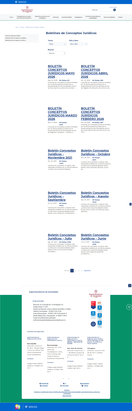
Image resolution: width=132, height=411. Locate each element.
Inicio (11, 17)
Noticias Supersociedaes (12, 35)
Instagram (85, 383)
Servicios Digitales (109, 17)
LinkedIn (45, 386)
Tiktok (86, 386)
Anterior (67, 270)
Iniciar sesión (113, 7)
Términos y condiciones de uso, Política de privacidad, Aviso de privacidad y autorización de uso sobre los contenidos (67, 392)
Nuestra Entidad (67, 17)
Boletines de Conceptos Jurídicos (15, 40)
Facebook (44, 383)
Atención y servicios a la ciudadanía (42, 17)
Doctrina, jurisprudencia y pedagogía (93, 17)
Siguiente (87, 270)
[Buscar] (102, 10)
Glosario (66, 390)
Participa (56, 17)
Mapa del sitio (67, 396)
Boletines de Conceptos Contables (15, 38)
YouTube (65, 386)
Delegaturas (78, 17)
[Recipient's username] (55, 53)
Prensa (120, 17)
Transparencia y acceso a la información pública (24, 17)
